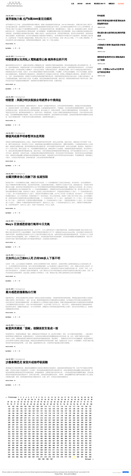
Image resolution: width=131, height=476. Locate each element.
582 (86, 457)
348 (74, 432)
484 (29, 448)
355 (17, 434)
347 (70, 432)
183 (86, 413)
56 (31, 402)
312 (13, 429)
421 (29, 441)
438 (13, 443)
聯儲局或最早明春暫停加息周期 (25, 136)
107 (33, 406)
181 (78, 413)
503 (21, 450)
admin (9, 48)
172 (41, 413)
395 (9, 438)
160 (78, 411)
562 (90, 454)
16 (62, 397)
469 (54, 445)
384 (50, 436)
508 (41, 450)
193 (41, 416)
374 (9, 436)
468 (50, 445)
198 (62, 416)
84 (37, 404)
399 (25, 438)
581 (82, 457)
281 (58, 425)
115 (66, 406)
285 (74, 425)
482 (21, 448)
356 (21, 434)
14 (55, 397)
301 (54, 427)
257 (45, 422)
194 (45, 416)
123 (13, 409)
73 (88, 402)
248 (9, 422)
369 (74, 434)
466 (41, 445)
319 (41, 429)
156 (62, 411)
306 (74, 427)
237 (50, 420)
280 (54, 425)
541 (90, 452)
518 (82, 450)
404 (45, 438)
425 (45, 441)
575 (58, 457)
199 (66, 416)
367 (66, 434)
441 (25, 443)
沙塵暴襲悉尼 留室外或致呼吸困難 (27, 362)
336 (25, 432)
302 (58, 427)
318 (37, 429)
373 (90, 434)
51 (15, 402)
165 (13, 413)
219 (62, 418)
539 (82, 452)
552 (50, 454)
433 (78, 441)
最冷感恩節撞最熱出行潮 (21, 292)
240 (62, 420)
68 (71, 402)
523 (17, 452)
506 (33, 450)
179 (70, 413)
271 (17, 425)
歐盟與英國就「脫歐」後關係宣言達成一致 (32, 328)
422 (33, 441)
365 (58, 434)
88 (51, 404)
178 (66, 413)
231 (25, 420)
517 (78, 450)
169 (29, 413)
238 (54, 420)
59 (41, 402)
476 (82, 445)
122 (9, 409)
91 (61, 404)
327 (74, 429)
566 (21, 457)
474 (74, 445)
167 (21, 413)
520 (90, 450)
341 (45, 432)
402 (37, 438)
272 (21, 425)
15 (58, 397)
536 (70, 452)
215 (45, 418)
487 (41, 448)
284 (70, 425)
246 (86, 420)
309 (86, 427)
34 (45, 399)
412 (78, 438)
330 (86, 429)
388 (66, 436)
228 (13, 420)
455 (82, 443)
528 (37, 452)
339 (37, 432)
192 (37, 416)
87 (47, 404)
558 (74, 454)
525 (25, 452)
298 (41, 427)
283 (66, 425)
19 (72, 397)
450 (62, 443)
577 (66, 457)
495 (74, 448)
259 (54, 422)
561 (86, 454)
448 (54, 443)
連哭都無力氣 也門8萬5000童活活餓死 (29, 18)
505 (29, 450)
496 (78, 448)
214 (41, 418)
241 (66, 420)
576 (62, 457)
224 (82, 418)
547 (29, 454)
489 (50, 448)
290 (9, 427)
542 (9, 454)
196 (54, 416)
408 (62, 438)
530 (45, 452)
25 (91, 397)
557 (70, 454)
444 (37, 443)
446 (45, 443)
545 (21, 454)
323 (58, 429)
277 (41, 425)
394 (90, 436)
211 (29, 418)
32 (38, 399)
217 (54, 418)
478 (90, 445)
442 (29, 443)
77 (14, 404)
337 (29, 432)
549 (37, 454)
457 (90, 443)
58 (38, 402)
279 (50, 425)
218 (58, 418)
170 (33, 413)
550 (41, 454)
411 (74, 438)
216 (50, 418)
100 (91, 404)
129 (37, 409)
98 (84, 404)
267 (86, 422)
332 (9, 432)
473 (70, 445)
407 (58, 438)
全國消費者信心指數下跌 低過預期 (27, 176)
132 (50, 409)
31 (35, 399)
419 (21, 441)
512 (58, 450)
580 (78, 457)
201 (74, 416)
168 (25, 413)
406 (54, 438)
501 (13, 450)
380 (33, 436)
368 (70, 434)
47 (88, 399)
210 (25, 418)
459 (13, 445)
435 (86, 441)
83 (34, 404)
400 (29, 438)
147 (25, 411)
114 (62, 406)
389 (70, 436)
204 (86, 416)
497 (82, 448)
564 (13, 457)
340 (41, 432)
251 (21, 422)
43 (75, 399)
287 (82, 425)
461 (21, 445)
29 (28, 399)
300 (50, 427)
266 (82, 422)
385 (54, 436)
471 (62, 445)
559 (78, 454)
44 (78, 399)
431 (70, 441)
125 (21, 409)
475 (78, 445)
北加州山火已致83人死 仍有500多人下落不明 (33, 258)
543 (13, 454)
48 (91, 399)
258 (50, 422)
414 (86, 438)
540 (86, 452)
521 (9, 452)
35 (48, 399)
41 (68, 399)
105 (25, 406)
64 (58, 402)
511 (54, 450)
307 (78, 427)
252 (25, 422)
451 (66, 443)
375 (13, 436)
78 (18, 404)
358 (29, 434)
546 (25, 454)
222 (74, 418)
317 (33, 429)
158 (70, 411)
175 (54, 413)
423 (37, 441)
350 (82, 432)
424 (41, 441)
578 (70, 457)
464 (33, 445)
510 (50, 450)
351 (86, 432)
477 (86, 445)
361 (41, 434)
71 (81, 402)
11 (45, 397)
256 (41, 422)
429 (62, 441)
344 (58, 432)
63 (54, 402)
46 (85, 399)
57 (34, 402)
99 (87, 404)
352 (90, 432)
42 (72, 399)
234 (37, 420)
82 (31, 404)
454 (78, 443)
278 (45, 425)
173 (45, 413)
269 (9, 425)
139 (78, 409)
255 (37, 422)
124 (17, 409)
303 (62, 427)
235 (41, 420)
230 (21, 420)
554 (58, 454)
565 (17, 457)
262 (66, 422)
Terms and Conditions (70, 474)
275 (33, 425)
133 (54, 409)
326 (70, 429)
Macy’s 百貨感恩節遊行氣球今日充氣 (28, 224)
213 (37, 418)
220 (66, 418)
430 (66, 441)
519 (86, 450)
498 (86, 448)
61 (48, 402)
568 (29, 457)
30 (32, 399)
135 (62, 409)
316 (29, 429)
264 (74, 422)
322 (54, 429)
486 (37, 448)
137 (70, 409)
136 (66, 409)
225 (86, 418)
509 (45, 450)
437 (9, 443)
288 (86, 425)
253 (29, 422)
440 (21, 443)
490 (54, 448)
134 (58, 409)
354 (13, 434)
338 (33, 432)
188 (21, 416)
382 (41, 436)
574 (54, 457)
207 (13, 418)
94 (71, 404)
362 (45, 434)
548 (33, 454)
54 (25, 402)
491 (58, 448)
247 (90, 420)
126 (25, 409)
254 (33, 422)
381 (37, 436)
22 (81, 397)
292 (17, 427)
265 (78, 422)
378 (25, 436)
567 (25, 457)
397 (17, 438)
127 (29, 409)
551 (45, 454)
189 (25, 416)
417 (13, 441)
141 (86, 409)
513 (62, 450)
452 (70, 443)
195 (50, 416)
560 (82, 454)
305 (70, 427)
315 (25, 429)
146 (21, 411)
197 (58, 416)
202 (78, 416)
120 (86, 406)
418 (17, 441)
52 (18, 402)
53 (21, 402)
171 (37, 413)
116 (70, 406)
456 (86, 443)
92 (64, 404)
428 (58, 441)
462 (25, 445)
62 (51, 402)
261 (62, 422)
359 (33, 434)
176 (58, 413)
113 (58, 406)
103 (17, 406)
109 (41, 406)
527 (33, 452)
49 (8, 402)
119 (82, 406)
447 (50, 443)
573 (50, 457)
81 (27, 404)
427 (54, 441)
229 (17, 420)
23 (85, 397)
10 (42, 397)
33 (42, 399)
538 (78, 452)
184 (90, 413)
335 (21, 432)
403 (41, 438)
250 (17, 422)
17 (65, 397)
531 (50, 452)
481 (17, 448)
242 (70, 420)
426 (50, 441)
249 (13, 422)
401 (33, 438)
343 (54, 432)
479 (9, 448)
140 (82, 409)
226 (90, 418)
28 (25, 399)
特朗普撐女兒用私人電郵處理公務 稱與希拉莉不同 (36, 59)
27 (22, 399)
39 (62, 399)
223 (78, 418)
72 (84, 402)
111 (50, 406)
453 (74, 443)
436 (90, 441)
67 (68, 402)
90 (57, 404)
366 (62, 434)
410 (70, 438)
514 (66, 450)
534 (62, 452)
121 (90, 406)
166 (17, 413)
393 (86, 436)
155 (58, 411)
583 (90, 457)
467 (45, 445)
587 (51, 459)
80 (24, 404)
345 (62, 432)
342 (50, 432)
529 (41, 452)
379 (29, 436)
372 (86, 434)
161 (82, 411)
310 (90, 427)
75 (8, 404)
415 (90, 438)
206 (9, 418)
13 (52, 397)
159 (74, 411)
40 (65, 399)
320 (45, 429)
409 (66, 438)
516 (74, 450)
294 (25, 427)
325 (66, 429)
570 (37, 457)
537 (74, 452)
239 (58, 420)
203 (82, 416)
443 (33, 443)
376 (17, 436)
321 (50, 429)
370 (78, 434)
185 (9, 416)
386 (58, 436)
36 (52, 399)
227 (9, 420)
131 (45, 409)
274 (29, 425)
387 (62, 436)
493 (66, 448)
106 (29, 406)
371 (82, 434)
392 (82, 436)
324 (62, 429)
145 (17, 411)
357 (25, 434)
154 (54, 411)
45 (81, 399)
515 (70, 450)
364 (54, 434)
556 (66, 454)
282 (62, 425)
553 (54, 454)
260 (58, 422)
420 (25, 441)
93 (67, 404)
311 (9, 429)
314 (21, 429)
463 (29, 445)
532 (54, 452)
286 (78, 425)
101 (9, 406)
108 (37, 406)
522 (13, 452)
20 (75, 397)
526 (29, 452)
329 (82, 429)
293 (21, 427)
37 (55, 399)
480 (13, 448)
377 (21, 436)
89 (54, 404)
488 (45, 448)
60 (44, 402)
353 (9, 434)
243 (74, 420)
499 (90, 448)
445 (41, 443)
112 (54, 406)
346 (66, 432)
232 (29, 420)
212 (33, 418)
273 (25, 425)
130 (41, 409)
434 (82, 441)
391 (78, 436)
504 (25, 450)
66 (64, 402)
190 (29, 416)
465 (37, 445)
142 (90, 409)
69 (74, 402)
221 (70, 418)
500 (9, 450)
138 (74, 409)
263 (70, 422)
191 (33, 416)
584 (39, 459)
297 (37, 427)
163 (90, 411)
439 (17, 443)
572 (45, 457)
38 (58, 399)
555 (62, 454)
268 (90, 422)
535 (66, 452)
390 (74, 436)
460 (17, 445)
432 (74, 441)
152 (45, 411)
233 (33, 420)
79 (21, 404)
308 (82, 427)
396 (13, 438)
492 (62, 448)
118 (78, 406)
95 (74, 404)
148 (29, 411)
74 (91, 402)
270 (13, 425)
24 (88, 397)
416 (9, 441)
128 (33, 409)
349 (78, 432)
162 (86, 411)
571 (41, 457)
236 (45, 420)
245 (82, 420)
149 (33, 411)
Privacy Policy (59, 474)
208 (17, 418)
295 (29, 427)
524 (21, 452)
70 (78, 402)
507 (37, 450)
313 (17, 429)
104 (21, 406)
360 (37, 434)
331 (90, 429)
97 (81, 404)
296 (33, 427)
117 (74, 406)
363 (50, 434)
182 (82, 413)
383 (45, 436)
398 (21, 438)
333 (13, 432)
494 (70, 448)
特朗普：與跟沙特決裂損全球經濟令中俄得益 (33, 100)
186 (13, 416)
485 (33, 448)
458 (9, 445)
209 (21, 418)
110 (45, 406)
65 (61, 402)
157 (66, 411)
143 (9, 411)
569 (33, 457)
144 (13, 411)
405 (50, 438)
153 (50, 411)
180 (74, 413)
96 (77, 404)
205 (90, 416)
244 (78, 420)
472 (66, 445)
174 (50, 413)
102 (13, 406)
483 (25, 448)
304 (66, 427)
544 (17, 454)
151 (41, 411)
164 (9, 413)
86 (44, 404)
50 (11, 402)
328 (78, 429)
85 (41, 404)
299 (45, 427)
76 (11, 404)
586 (47, 459)
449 (58, 443)
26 (18, 399)
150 (37, 411)
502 (17, 450)
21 (78, 397)
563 (9, 457)
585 (43, 459)
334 (17, 432)
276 (37, 425)
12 (48, 397)
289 (90, 425)
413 (82, 438)
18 (68, 397)
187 (17, 416)
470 (58, 445)
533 (58, 452)
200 (70, 416)
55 (28, 402)
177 (62, 413)
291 (13, 427)
